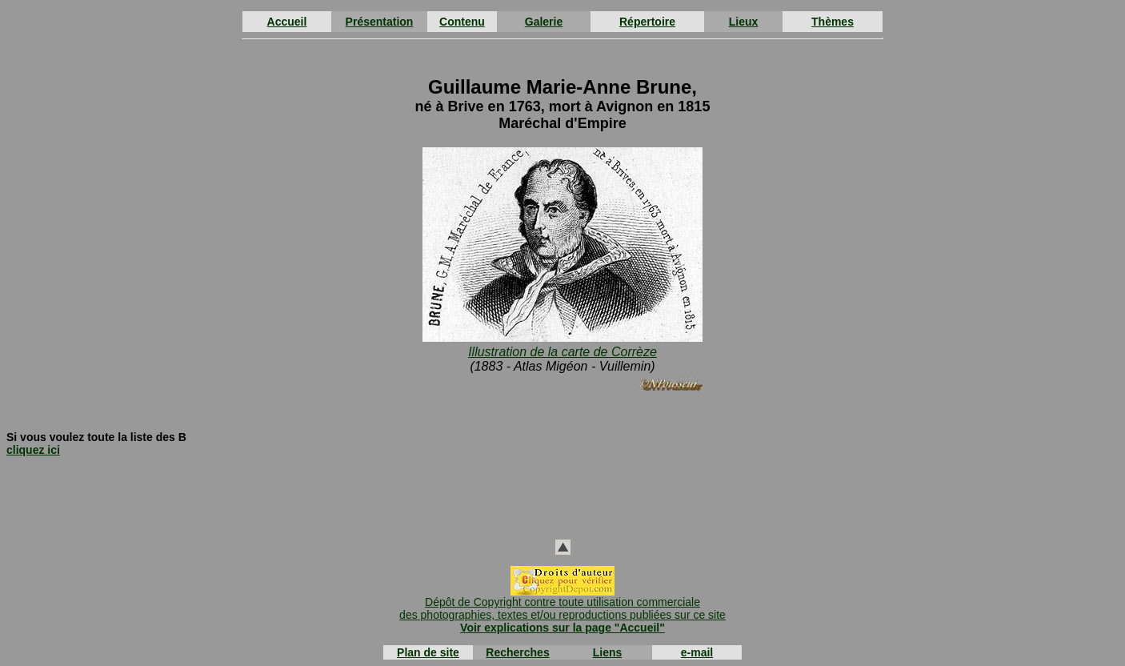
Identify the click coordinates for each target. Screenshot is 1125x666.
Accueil (287, 21)
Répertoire (647, 21)
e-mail (697, 652)
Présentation (380, 21)
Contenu (462, 21)
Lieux (744, 21)
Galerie (543, 21)
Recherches (517, 652)
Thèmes (832, 21)
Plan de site (428, 652)
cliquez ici (33, 449)
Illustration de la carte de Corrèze (562, 352)
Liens (608, 652)
